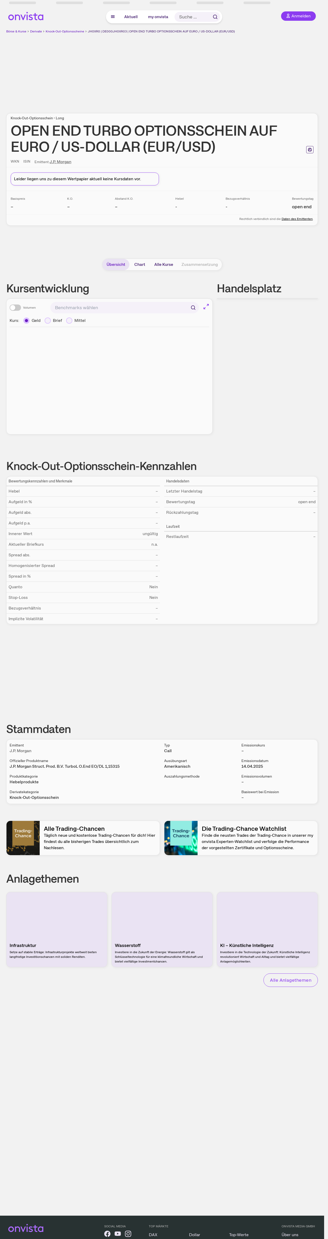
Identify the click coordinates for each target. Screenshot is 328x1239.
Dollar (194, 1234)
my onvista (158, 16)
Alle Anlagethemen (290, 980)
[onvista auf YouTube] (118, 1235)
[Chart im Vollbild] (206, 306)
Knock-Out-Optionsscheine (65, 31)
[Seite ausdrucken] (309, 149)
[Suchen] (193, 307)
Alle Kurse (163, 264)
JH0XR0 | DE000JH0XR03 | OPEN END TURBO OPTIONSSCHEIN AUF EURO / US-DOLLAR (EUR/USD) (161, 31)
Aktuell (131, 16)
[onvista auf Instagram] (128, 1235)
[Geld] (31, 320)
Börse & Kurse (16, 31)
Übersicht (116, 264)
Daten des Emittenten (297, 219)
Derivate (36, 31)
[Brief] (53, 320)
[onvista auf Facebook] (107, 1235)
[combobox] (124, 307)
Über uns (290, 1234)
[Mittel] (76, 320)
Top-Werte (239, 1234)
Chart (139, 264)
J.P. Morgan (60, 161)
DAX (153, 1234)
